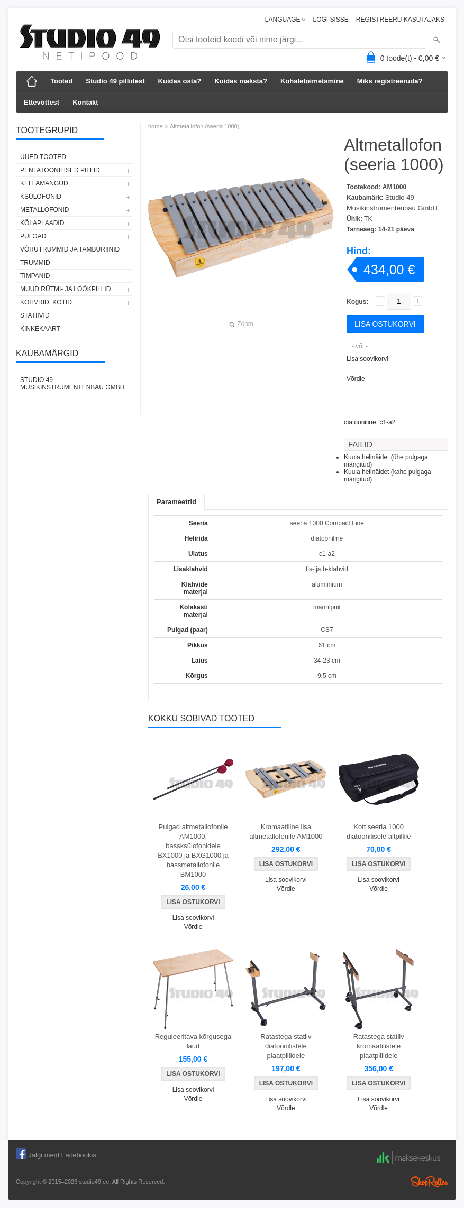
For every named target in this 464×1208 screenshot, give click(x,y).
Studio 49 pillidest (115, 81)
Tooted (61, 81)
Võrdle (356, 379)
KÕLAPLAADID (42, 223)
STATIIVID (35, 315)
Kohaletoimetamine (312, 81)
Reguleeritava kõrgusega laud (193, 1041)
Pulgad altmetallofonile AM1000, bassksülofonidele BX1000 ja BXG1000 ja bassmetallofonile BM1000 (193, 850)
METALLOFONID (44, 209)
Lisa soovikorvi (367, 359)
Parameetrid (176, 502)
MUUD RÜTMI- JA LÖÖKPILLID (65, 289)
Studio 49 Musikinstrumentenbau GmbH (72, 383)
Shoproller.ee (429, 1181)
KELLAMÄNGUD (44, 183)
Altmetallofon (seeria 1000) (204, 126)
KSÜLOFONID (40, 196)
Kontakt (85, 102)
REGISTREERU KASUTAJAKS (400, 19)
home (155, 126)
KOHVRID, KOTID (46, 302)
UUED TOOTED (43, 157)
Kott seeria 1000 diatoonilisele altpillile (379, 831)
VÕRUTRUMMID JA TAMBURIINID (70, 249)
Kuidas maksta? (240, 81)
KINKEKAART (40, 328)
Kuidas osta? (180, 81)
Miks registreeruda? (390, 81)
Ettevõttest (41, 102)
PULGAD (33, 236)
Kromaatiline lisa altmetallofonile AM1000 (285, 831)
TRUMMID (35, 262)
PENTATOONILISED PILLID (60, 170)
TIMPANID (35, 276)
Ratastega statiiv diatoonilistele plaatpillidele (285, 1046)
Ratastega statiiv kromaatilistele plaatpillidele (378, 1046)
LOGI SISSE (330, 19)
